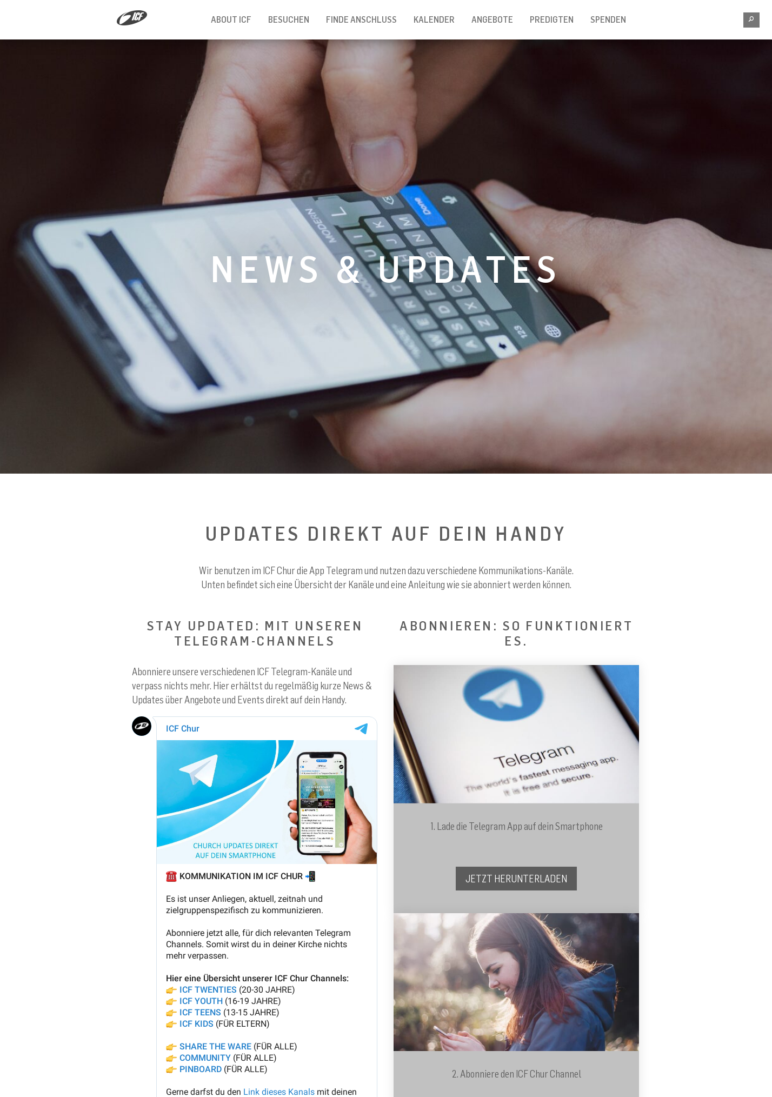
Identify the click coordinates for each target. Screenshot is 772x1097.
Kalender (434, 19)
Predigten (552, 19)
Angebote (492, 19)
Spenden (608, 19)
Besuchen (288, 19)
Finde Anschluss (361, 19)
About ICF (231, 19)
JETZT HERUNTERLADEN (516, 879)
